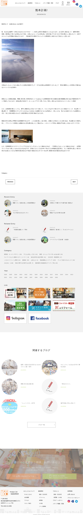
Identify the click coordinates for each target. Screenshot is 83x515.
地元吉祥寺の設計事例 (37, 257)
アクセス (26, 499)
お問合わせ (68, 3)
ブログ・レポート (58, 499)
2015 (61, 274)
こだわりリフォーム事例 (11, 260)
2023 (20, 274)
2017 (51, 274)
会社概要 (26, 496)
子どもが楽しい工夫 (29, 254)
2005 (41, 277)
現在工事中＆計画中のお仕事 (23, 263)
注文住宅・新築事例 (53, 257)
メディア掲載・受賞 (48, 3)
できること (37, 3)
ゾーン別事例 (42, 505)
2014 (66, 274)
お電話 (62, 3)
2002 (56, 277)
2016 (56, 274)
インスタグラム (74, 2)
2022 (26, 274)
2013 (71, 274)
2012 (5, 277)
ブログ (57, 3)
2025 (10, 274)
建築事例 (30, 3)
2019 (41, 274)
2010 (15, 277)
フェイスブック (77, 4)
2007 (31, 277)
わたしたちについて (20, 3)
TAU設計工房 (4, 3)
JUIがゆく (7, 263)
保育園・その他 (58, 496)
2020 (36, 274)
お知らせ (33, 260)
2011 (10, 277)
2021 (31, 274)
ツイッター (80, 6)
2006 (36, 277)
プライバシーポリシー (74, 496)
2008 (26, 277)
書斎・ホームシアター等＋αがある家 (49, 254)
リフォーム (42, 496)
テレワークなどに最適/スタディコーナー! (15, 257)
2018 (46, 274)
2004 (46, 277)
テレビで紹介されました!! (65, 260)
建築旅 (24, 260)
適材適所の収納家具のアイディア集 (45, 263)
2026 (5, 274)
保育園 (40, 499)
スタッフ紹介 (27, 502)
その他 (40, 502)
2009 (20, 277)
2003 (51, 277)
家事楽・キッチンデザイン (11, 254)
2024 (15, 274)
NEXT (74, 181)
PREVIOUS (10, 181)
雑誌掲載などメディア (46, 260)
